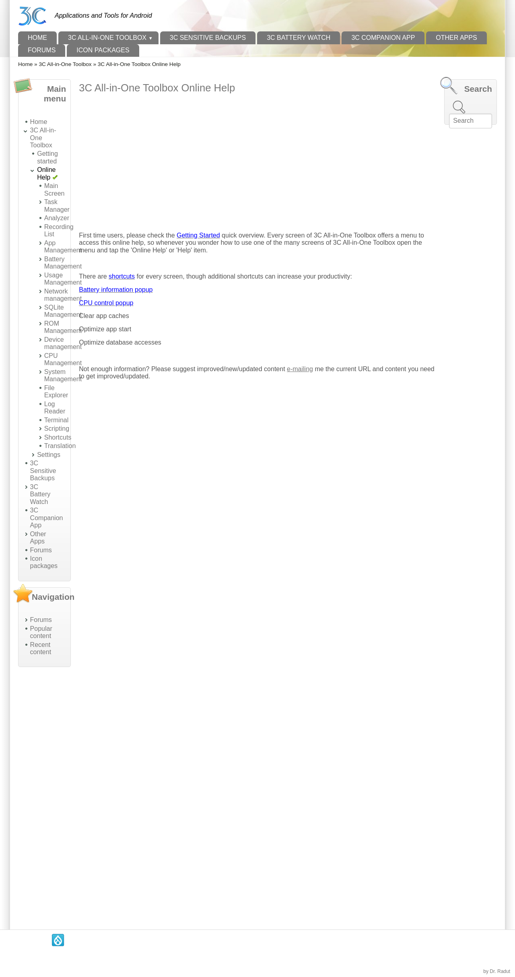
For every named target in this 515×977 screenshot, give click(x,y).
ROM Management (63, 327)
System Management (63, 375)
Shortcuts (58, 437)
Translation (60, 445)
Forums (42, 50)
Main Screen (54, 189)
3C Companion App (383, 37)
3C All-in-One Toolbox (107, 37)
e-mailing (300, 369)
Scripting (56, 428)
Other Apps (456, 37)
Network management (63, 295)
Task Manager (57, 205)
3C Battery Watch (298, 37)
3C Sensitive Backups (208, 37)
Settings (48, 454)
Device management (63, 343)
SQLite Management (63, 311)
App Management (63, 247)
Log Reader (54, 408)
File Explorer (56, 391)
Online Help (46, 173)
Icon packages (102, 50)
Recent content (40, 648)
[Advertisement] (44, 794)
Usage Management (63, 279)
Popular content (41, 632)
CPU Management (63, 359)
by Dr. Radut (496, 971)
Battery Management (63, 263)
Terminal (56, 420)
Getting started (47, 157)
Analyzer (56, 218)
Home (37, 37)
